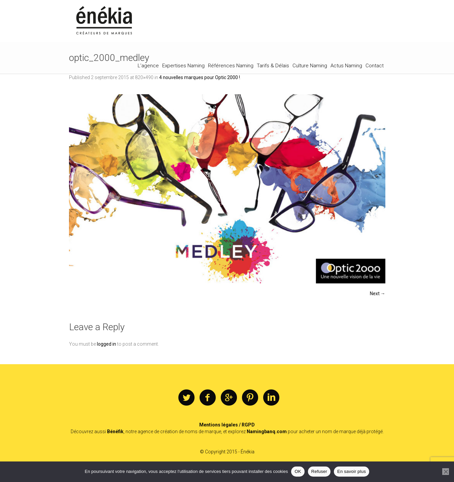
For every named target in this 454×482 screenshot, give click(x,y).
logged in (106, 344)
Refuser (319, 471)
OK (297, 471)
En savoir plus (351, 471)
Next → (377, 293)
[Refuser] (445, 471)
